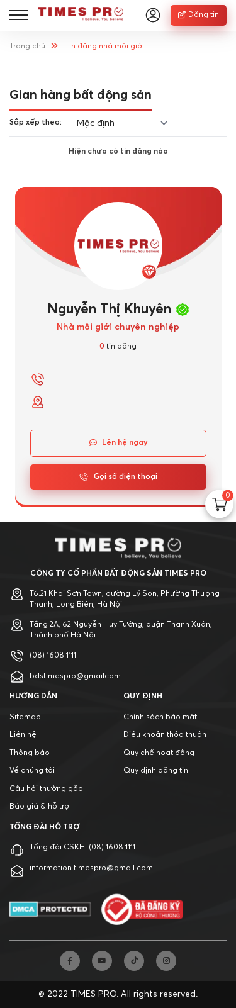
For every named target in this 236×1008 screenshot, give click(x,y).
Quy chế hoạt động (158, 753)
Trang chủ (27, 46)
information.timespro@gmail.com (91, 868)
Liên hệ (23, 735)
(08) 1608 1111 (53, 655)
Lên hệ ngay (118, 443)
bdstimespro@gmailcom (75, 676)
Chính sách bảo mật (160, 717)
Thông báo (29, 753)
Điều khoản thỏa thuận (164, 735)
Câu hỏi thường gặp (46, 789)
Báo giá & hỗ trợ (39, 806)
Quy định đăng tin (155, 771)
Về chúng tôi (32, 771)
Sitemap (25, 717)
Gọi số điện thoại (118, 477)
